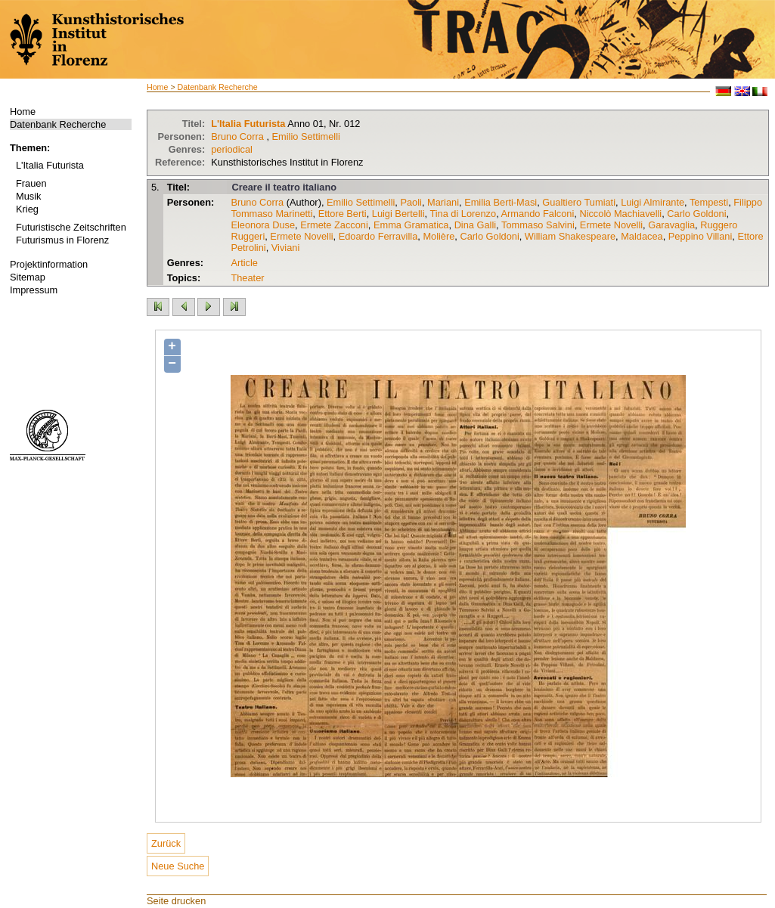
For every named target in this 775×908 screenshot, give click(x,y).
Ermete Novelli (611, 225)
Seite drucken (176, 900)
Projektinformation (49, 264)
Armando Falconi (538, 213)
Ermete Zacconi (334, 225)
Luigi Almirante (652, 202)
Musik (28, 196)
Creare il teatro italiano (283, 187)
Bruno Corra (237, 136)
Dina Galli (475, 225)
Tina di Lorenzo (462, 213)
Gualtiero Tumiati (578, 202)
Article (244, 262)
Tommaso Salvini (538, 225)
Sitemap (27, 277)
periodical (232, 149)
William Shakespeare (570, 236)
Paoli (410, 202)
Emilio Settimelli (306, 136)
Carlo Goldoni (696, 213)
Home (23, 111)
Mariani (443, 202)
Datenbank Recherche (58, 124)
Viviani (285, 247)
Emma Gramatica (411, 225)
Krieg (27, 209)
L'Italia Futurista (50, 165)
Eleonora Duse (263, 225)
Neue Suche (177, 866)
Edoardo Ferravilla (378, 236)
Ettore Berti (342, 213)
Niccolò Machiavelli (620, 213)
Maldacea (642, 236)
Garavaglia (671, 225)
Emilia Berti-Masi (500, 202)
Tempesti (709, 202)
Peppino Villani (700, 236)
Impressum (33, 290)
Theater (247, 278)
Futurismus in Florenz (62, 240)
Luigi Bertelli (398, 213)
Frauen (31, 183)
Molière (438, 236)
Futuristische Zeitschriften (71, 227)
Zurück (166, 843)
